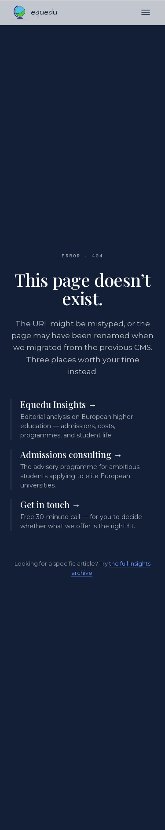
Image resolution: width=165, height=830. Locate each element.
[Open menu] (145, 12)
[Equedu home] (34, 12)
